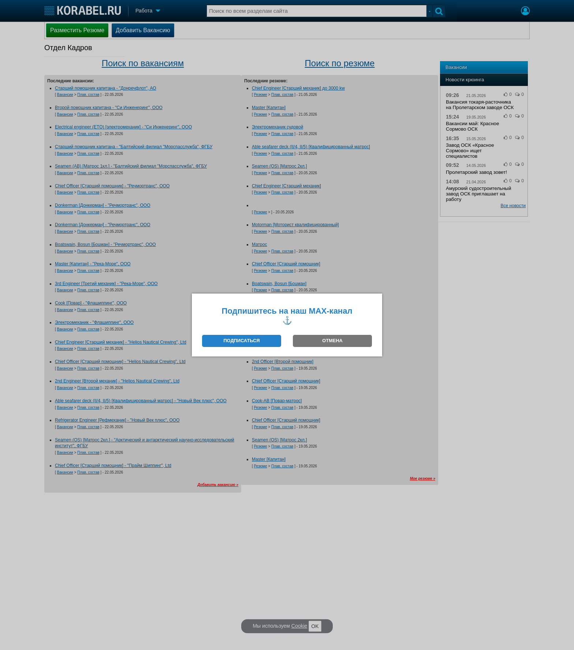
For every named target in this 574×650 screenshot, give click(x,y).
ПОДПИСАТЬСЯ (241, 340)
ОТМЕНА (332, 340)
